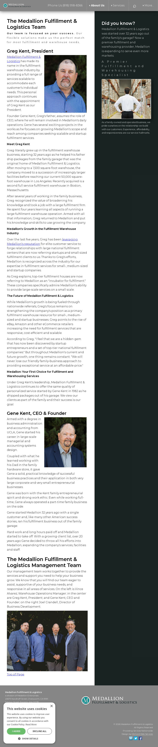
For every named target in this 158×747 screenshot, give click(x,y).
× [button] (51, 706)
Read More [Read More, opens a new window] (31, 724)
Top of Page (15, 674)
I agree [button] (16, 731)
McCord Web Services (142, 734)
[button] (29, 738)
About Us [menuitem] (97, 5)
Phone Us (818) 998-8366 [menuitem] (65, 5)
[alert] (29, 723)
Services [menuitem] (118, 5)
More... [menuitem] (149, 5)
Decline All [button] (40, 731)
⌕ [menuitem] (134, 5)
